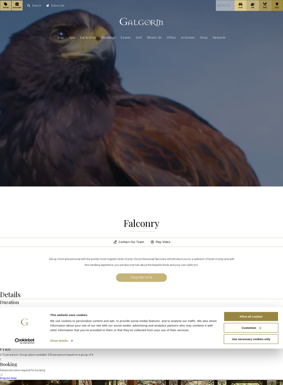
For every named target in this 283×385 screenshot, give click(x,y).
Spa (72, 37)
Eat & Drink (88, 37)
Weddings (108, 37)
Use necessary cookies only (251, 375)
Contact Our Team (127, 242)
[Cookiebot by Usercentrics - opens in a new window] (24, 377)
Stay (60, 37)
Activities (188, 37)
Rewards (219, 37)
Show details (59, 377)
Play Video (161, 242)
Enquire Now (141, 277)
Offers (171, 37)
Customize (251, 364)
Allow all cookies (251, 353)
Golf (139, 37)
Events (126, 37)
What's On (154, 37)
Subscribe (55, 5)
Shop (203, 37)
